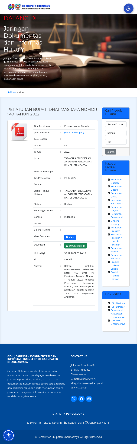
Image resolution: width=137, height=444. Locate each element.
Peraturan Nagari (116, 208)
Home (12, 92)
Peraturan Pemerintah (117, 215)
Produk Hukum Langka (115, 265)
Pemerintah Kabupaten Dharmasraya (118, 313)
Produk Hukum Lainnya (115, 275)
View (70, 237)
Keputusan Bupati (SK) (117, 202)
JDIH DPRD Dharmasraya (118, 322)
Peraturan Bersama (116, 256)
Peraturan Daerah (116, 181)
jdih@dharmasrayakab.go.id (87, 383)
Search (111, 151)
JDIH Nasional (118, 303)
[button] (9, 435)
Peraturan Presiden (116, 229)
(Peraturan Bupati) (74, 132)
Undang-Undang (115, 222)
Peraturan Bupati (116, 188)
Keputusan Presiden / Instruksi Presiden (116, 239)
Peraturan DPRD (116, 195)
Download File (75, 245)
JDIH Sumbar (118, 306)
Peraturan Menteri (116, 250)
